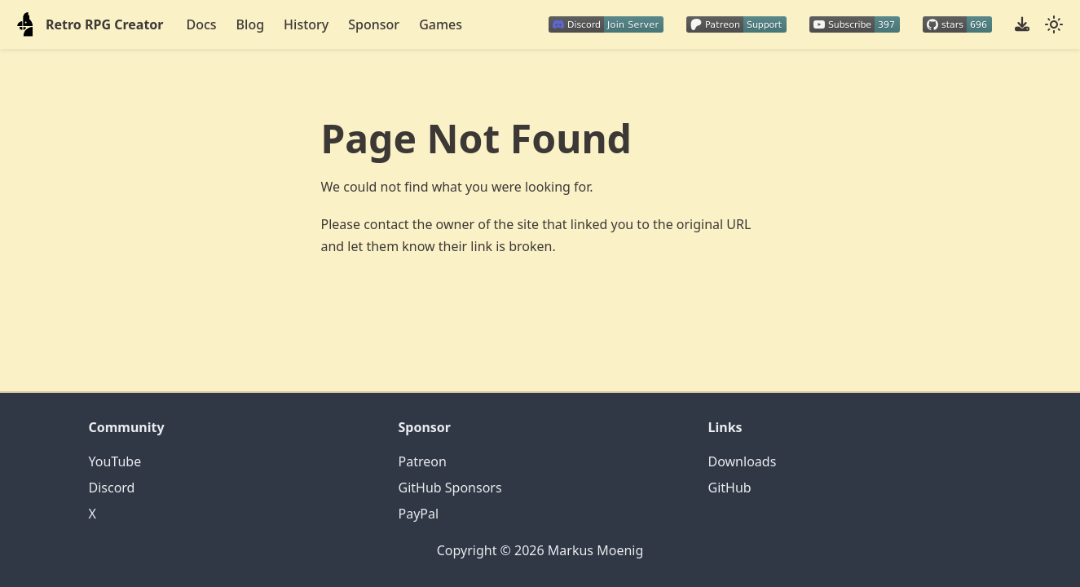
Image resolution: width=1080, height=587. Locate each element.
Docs (202, 24)
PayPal (419, 514)
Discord (112, 488)
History (306, 24)
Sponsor (373, 24)
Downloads (742, 461)
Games (440, 24)
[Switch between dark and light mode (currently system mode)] (1054, 24)
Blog (250, 24)
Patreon (423, 461)
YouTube (115, 461)
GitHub (730, 488)
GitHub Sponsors (450, 488)
